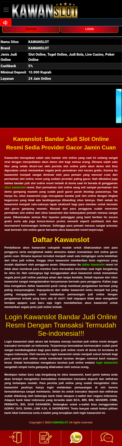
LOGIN (89, 29)
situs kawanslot (15, 187)
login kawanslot (107, 362)
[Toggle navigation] (6, 10)
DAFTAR (31, 29)
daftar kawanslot (93, 264)
